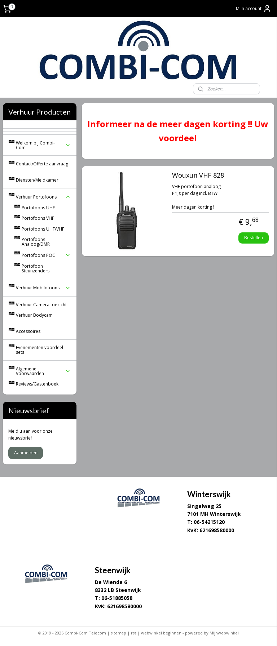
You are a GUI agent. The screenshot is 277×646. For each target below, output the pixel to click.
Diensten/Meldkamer (37, 180)
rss (133, 633)
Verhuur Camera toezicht (41, 305)
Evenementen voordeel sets (39, 349)
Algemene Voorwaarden (43, 371)
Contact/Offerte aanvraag (42, 164)
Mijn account (254, 8)
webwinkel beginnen (161, 633)
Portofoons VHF (38, 218)
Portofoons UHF (38, 208)
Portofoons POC (46, 255)
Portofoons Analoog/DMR (36, 241)
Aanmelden (26, 453)
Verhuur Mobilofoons (43, 288)
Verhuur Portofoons (43, 197)
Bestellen (254, 237)
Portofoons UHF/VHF (43, 229)
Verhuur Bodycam (34, 315)
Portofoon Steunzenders (35, 268)
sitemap (118, 633)
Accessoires (28, 331)
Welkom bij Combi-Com (43, 145)
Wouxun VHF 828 (198, 175)
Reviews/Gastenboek (37, 384)
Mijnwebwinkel (224, 633)
